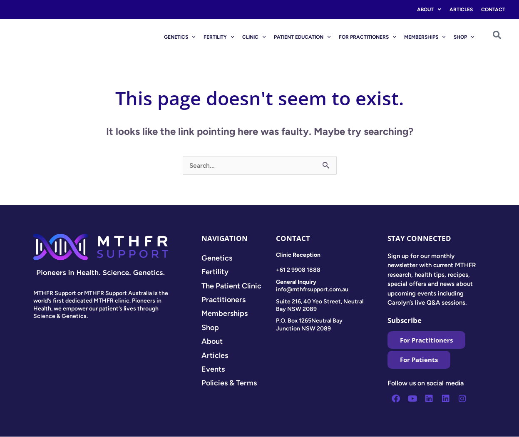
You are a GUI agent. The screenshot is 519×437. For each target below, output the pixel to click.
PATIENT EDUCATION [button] (302, 37)
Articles (461, 9)
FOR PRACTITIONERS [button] (367, 37)
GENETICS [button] (179, 37)
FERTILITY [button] (219, 37)
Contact (493, 9)
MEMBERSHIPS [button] (424, 37)
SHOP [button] (464, 37)
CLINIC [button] (254, 37)
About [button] (429, 9)
